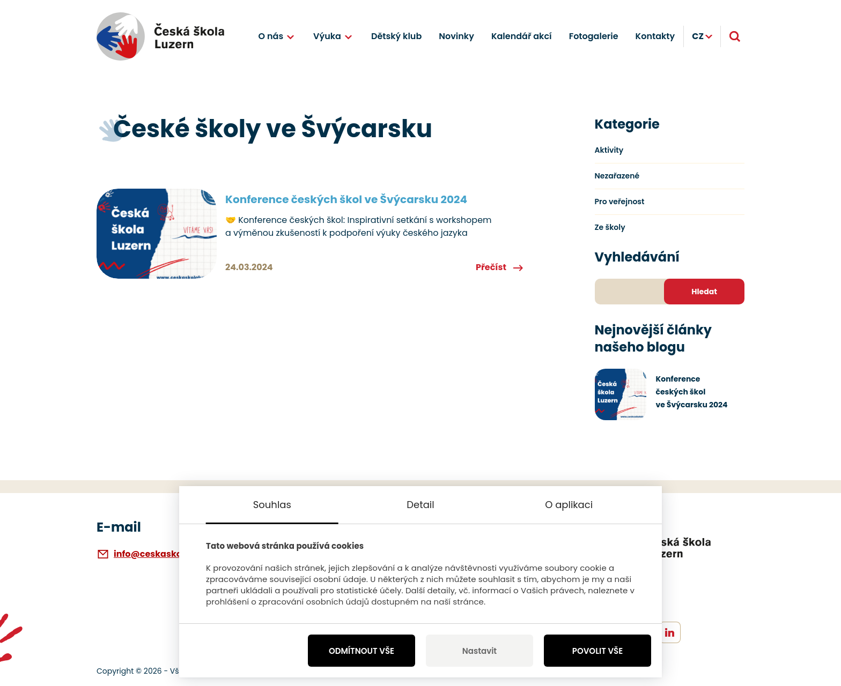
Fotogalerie (593, 36)
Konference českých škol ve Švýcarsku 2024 (346, 199)
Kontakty (655, 36)
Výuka (327, 36)
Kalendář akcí (521, 36)
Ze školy (610, 227)
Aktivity (609, 150)
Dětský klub (396, 36)
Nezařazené (617, 175)
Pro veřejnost (620, 201)
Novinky (456, 36)
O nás (271, 36)
